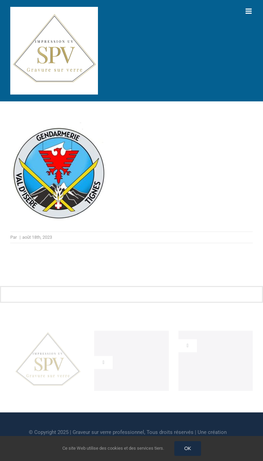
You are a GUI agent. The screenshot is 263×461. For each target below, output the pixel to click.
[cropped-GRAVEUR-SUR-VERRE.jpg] (47, 334)
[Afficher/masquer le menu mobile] (249, 11)
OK (187, 448)
